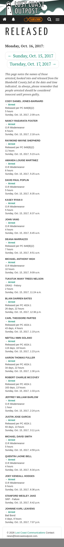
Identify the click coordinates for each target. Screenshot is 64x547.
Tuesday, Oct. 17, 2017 (33, 64)
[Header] (32, 7)
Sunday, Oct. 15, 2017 (30, 56)
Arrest (11, 104)
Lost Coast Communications (30, 532)
